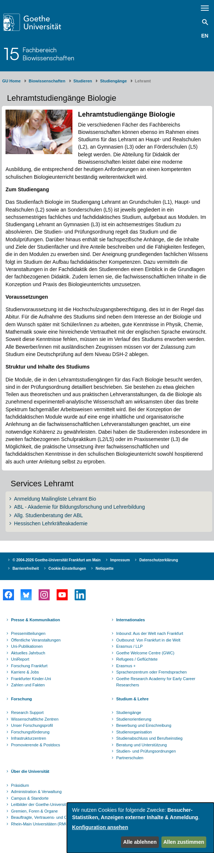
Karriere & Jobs (25, 672)
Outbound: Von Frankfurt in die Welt (148, 640)
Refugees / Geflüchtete (137, 659)
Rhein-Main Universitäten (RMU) (40, 824)
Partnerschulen (129, 758)
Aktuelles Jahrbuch (28, 653)
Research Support (27, 712)
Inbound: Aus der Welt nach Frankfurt (149, 633)
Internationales (130, 620)
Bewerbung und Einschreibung (143, 725)
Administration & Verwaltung (36, 791)
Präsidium (20, 785)
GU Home (11, 81)
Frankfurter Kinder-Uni (31, 678)
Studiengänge (113, 81)
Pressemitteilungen (28, 633)
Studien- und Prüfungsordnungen (146, 751)
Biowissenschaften (47, 81)
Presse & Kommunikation (35, 620)
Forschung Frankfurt (29, 666)
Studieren (83, 81)
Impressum (120, 560)
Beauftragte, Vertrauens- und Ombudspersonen (53, 817)
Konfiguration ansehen (100, 827)
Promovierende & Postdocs (35, 745)
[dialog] (140, 828)
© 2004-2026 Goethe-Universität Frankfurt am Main (57, 560)
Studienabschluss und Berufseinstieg (149, 738)
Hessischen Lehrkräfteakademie (51, 523)
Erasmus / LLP (129, 646)
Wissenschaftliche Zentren (34, 719)
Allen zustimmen (183, 842)
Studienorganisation (134, 732)
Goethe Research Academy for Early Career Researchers (155, 681)
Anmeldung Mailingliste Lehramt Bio (55, 499)
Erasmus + (126, 666)
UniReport (20, 659)
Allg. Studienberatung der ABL (48, 515)
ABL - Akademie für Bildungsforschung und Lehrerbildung (79, 507)
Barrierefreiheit (26, 568)
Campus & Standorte (30, 798)
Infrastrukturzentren (28, 738)
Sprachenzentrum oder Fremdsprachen (151, 672)
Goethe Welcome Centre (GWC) (145, 653)
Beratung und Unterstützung (141, 745)
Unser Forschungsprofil (32, 725)
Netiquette (105, 568)
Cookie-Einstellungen (67, 568)
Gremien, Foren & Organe (34, 811)
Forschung (21, 699)
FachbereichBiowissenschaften (48, 54)
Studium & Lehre (132, 699)
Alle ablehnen (140, 842)
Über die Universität (30, 771)
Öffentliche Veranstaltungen (36, 640)
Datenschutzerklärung (158, 560)
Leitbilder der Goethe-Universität (40, 804)
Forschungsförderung (30, 732)
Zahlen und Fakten (28, 685)
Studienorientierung (133, 719)
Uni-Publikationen (27, 646)
